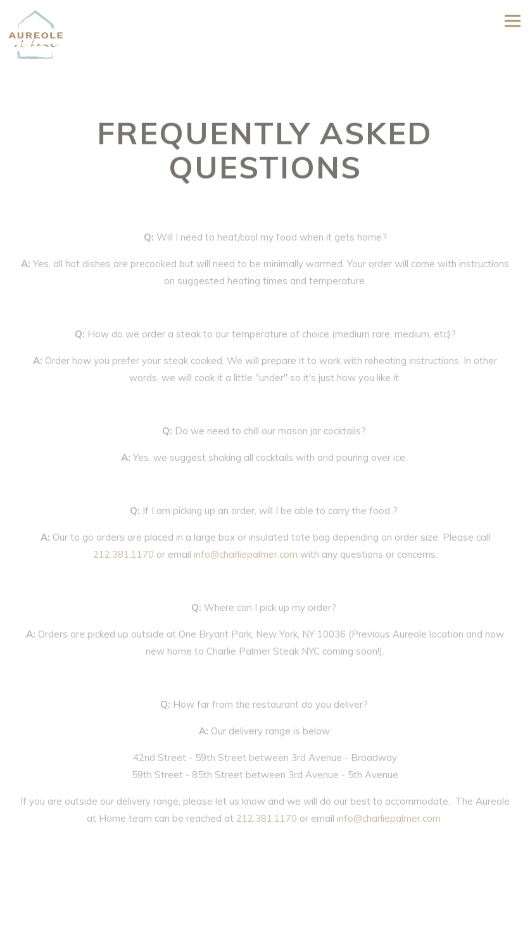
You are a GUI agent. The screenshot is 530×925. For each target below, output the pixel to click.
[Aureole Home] (41, 33)
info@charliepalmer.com (246, 556)
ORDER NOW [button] (265, 912)
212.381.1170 (123, 556)
